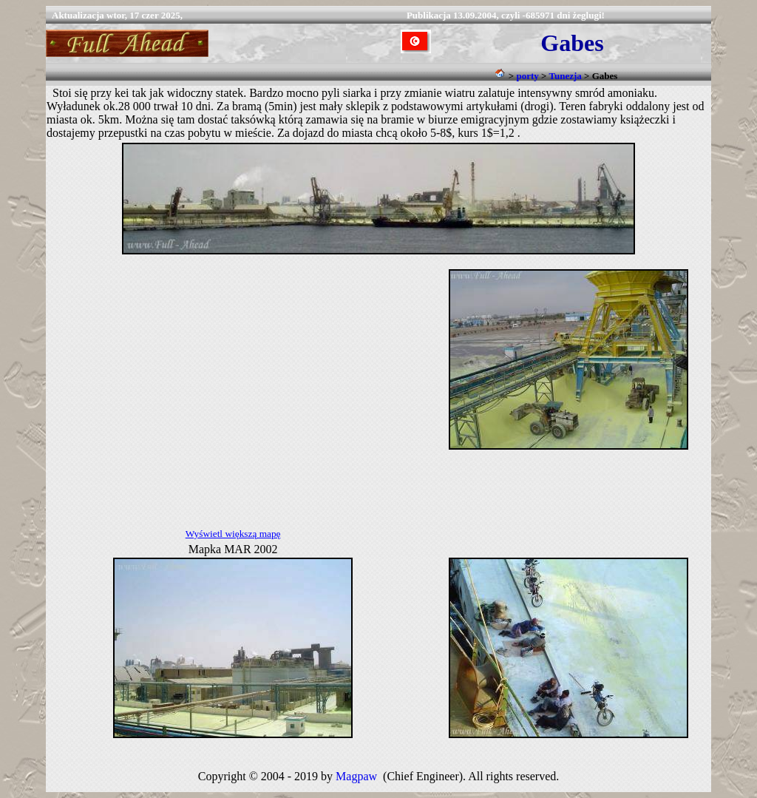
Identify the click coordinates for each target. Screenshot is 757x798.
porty (527, 75)
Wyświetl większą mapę (233, 533)
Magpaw (356, 776)
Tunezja (565, 75)
